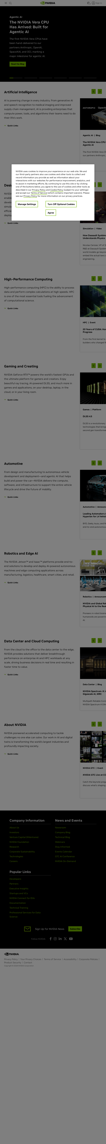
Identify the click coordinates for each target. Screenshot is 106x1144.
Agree (51, 212)
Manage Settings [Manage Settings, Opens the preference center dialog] (27, 204)
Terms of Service (39, 193)
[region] (53, 192)
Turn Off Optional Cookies (61, 204)
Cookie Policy (56, 189)
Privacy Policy (39, 189)
